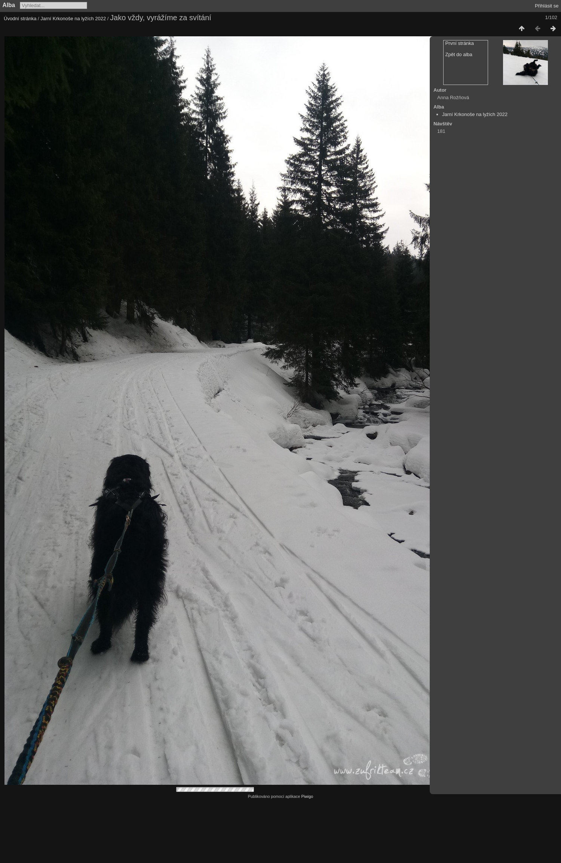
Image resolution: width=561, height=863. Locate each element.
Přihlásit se (547, 6)
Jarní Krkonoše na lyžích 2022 (73, 18)
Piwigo (307, 796)
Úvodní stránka (20, 18)
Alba (9, 5)
